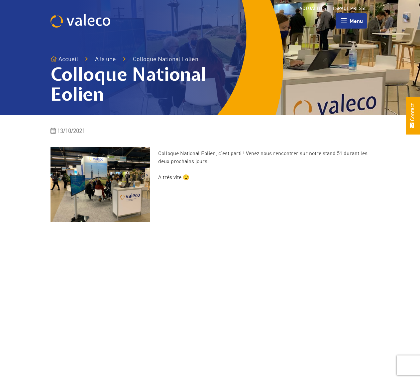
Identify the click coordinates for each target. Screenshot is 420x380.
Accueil (64, 59)
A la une (105, 59)
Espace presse (350, 8)
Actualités (312, 8)
